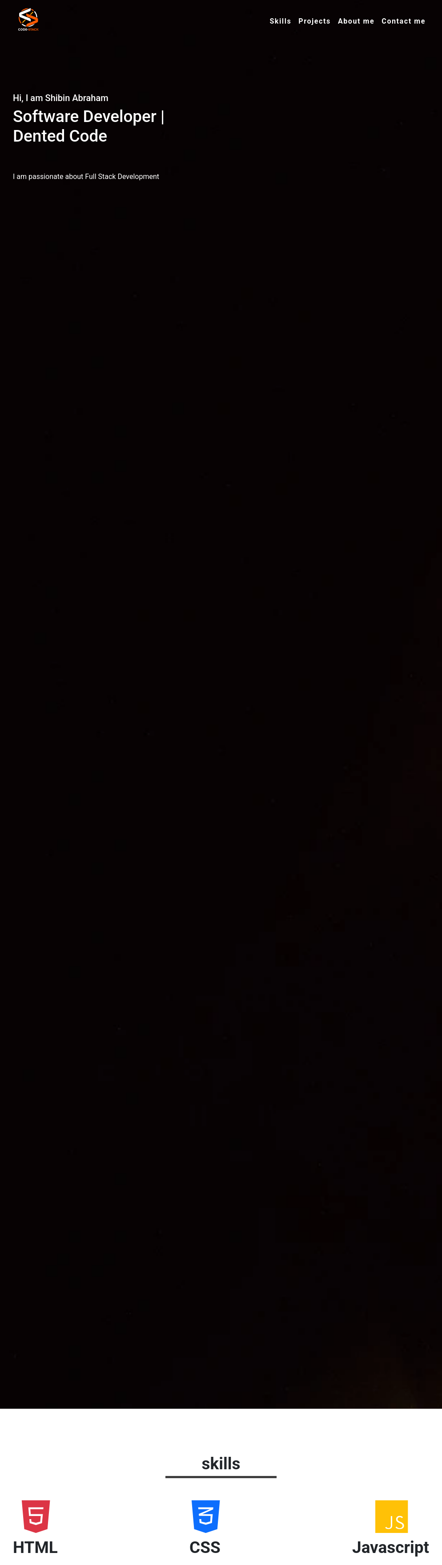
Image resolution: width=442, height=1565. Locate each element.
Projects (314, 21)
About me (356, 21)
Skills (280, 21)
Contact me (404, 21)
